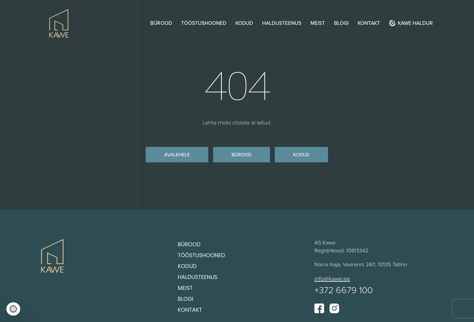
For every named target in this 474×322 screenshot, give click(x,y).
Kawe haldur (411, 23)
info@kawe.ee (332, 278)
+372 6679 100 (343, 290)
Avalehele (177, 154)
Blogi (341, 23)
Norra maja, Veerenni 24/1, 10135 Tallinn (360, 264)
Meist (317, 23)
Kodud (244, 23)
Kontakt (369, 23)
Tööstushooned (203, 23)
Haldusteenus (281, 23)
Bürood (161, 23)
